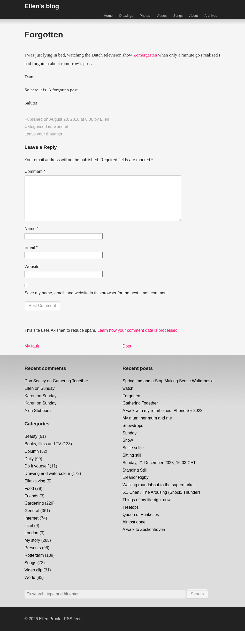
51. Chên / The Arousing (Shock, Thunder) (161, 492)
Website (32, 266)
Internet (32, 518)
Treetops (130, 507)
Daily (29, 459)
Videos (162, 16)
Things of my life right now (146, 500)
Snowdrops (132, 425)
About (193, 16)
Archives (210, 16)
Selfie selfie (133, 448)
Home (108, 16)
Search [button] (197, 594)
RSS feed (72, 619)
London (31, 533)
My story (32, 540)
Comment (35, 171)
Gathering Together (70, 381)
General (60, 126)
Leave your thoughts (43, 134)
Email (31, 247)
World (30, 577)
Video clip (33, 570)
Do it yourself (37, 466)
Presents (33, 548)
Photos (145, 16)
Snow (127, 440)
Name (31, 228)
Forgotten (131, 396)
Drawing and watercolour (47, 473)
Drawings (126, 16)
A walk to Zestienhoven (143, 529)
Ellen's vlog (35, 481)
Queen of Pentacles (140, 514)
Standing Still (134, 470)
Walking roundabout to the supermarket (158, 485)
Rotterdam (34, 555)
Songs (177, 16)
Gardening (34, 503)
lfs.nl (29, 525)
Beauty (31, 436)
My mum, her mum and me (147, 418)
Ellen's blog (42, 6)
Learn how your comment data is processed (137, 330)
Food (29, 488)
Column (32, 451)
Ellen (104, 119)
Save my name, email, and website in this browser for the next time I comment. (97, 293)
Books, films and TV (43, 444)
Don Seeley (35, 381)
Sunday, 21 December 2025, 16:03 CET (159, 462)
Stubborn (42, 410)
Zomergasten (145, 55)
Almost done (134, 522)
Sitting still (131, 455)
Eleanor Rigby (135, 477)
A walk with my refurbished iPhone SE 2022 (162, 410)
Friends (31, 496)
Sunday (48, 388)
